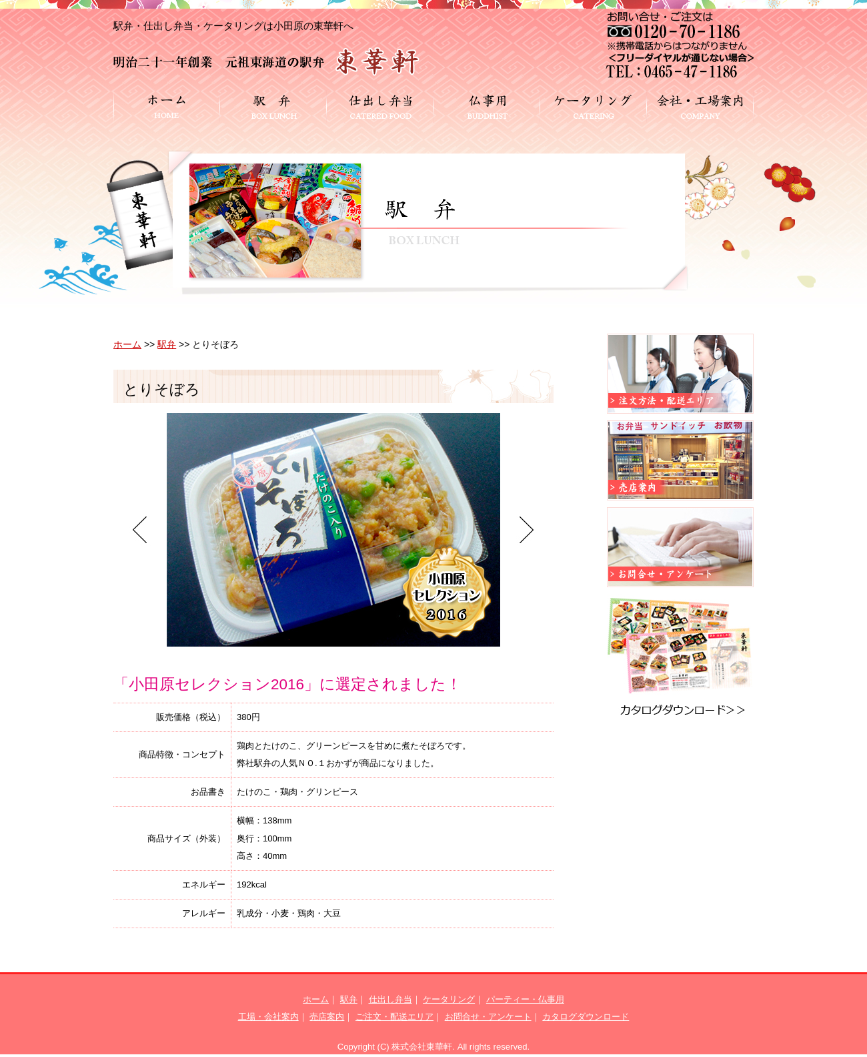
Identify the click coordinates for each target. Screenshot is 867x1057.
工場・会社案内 (268, 1017)
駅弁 (166, 344)
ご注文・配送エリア (394, 1017)
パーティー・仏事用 (525, 999)
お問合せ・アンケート (488, 1017)
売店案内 (326, 1017)
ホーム (127, 344)
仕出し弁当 (390, 999)
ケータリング (449, 999)
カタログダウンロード (585, 1017)
